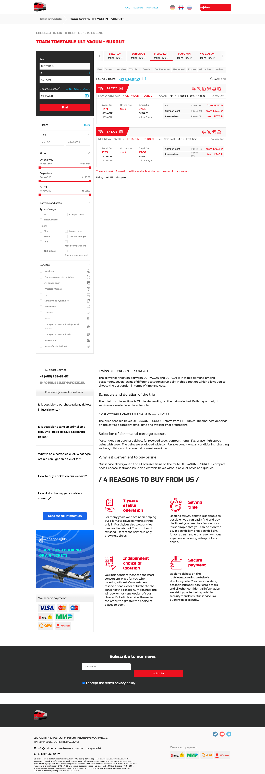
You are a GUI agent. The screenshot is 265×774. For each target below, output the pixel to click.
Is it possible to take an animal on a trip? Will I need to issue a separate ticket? (61, 432)
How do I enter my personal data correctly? (60, 496)
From (43, 59)
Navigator (152, 7)
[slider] (40, 167)
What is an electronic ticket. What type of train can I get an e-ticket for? (64, 456)
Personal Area (215, 7)
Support (138, 7)
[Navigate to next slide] (222, 56)
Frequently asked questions (64, 392)
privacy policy (125, 676)
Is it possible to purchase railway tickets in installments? (64, 407)
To (41, 72)
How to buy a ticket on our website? (62, 476)
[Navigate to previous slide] (100, 56)
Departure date (50, 89)
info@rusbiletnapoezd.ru (52, 748)
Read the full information (65, 516)
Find (65, 107)
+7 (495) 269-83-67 (49, 754)
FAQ (127, 7)
